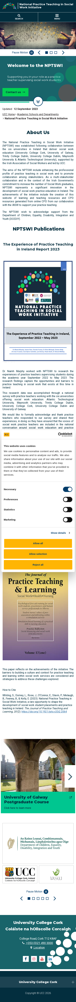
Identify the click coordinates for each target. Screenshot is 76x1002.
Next (70, 776)
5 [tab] (47, 898)
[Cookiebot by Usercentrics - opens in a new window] (58, 435)
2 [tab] (51, 53)
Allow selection (38, 554)
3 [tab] (56, 53)
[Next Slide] (63, 52)
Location (37, 947)
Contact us (15, 92)
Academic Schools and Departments (38, 114)
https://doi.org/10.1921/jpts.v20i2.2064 (44, 711)
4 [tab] (43, 898)
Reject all (38, 564)
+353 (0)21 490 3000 (37, 943)
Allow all (38, 543)
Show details (58, 532)
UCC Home (8, 114)
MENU (57, 17)
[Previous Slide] (39, 52)
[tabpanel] (38, 61)
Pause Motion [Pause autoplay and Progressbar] (23, 52)
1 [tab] (47, 53)
